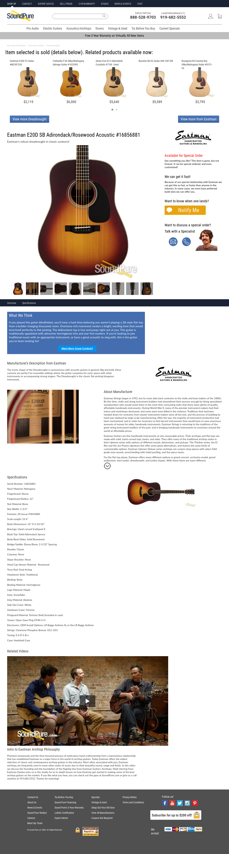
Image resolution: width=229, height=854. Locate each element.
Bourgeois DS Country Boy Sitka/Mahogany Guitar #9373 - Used (197, 64)
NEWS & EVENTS (122, 3)
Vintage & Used (117, 28)
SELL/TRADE (66, 3)
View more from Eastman (198, 119)
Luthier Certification (64, 812)
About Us (31, 802)
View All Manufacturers (102, 812)
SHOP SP (11, 3)
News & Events (34, 807)
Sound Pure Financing (65, 802)
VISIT (140, 3)
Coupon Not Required (102, 818)
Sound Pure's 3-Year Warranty (69, 807)
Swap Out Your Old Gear (103, 807)
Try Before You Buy (143, 28)
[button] (112, 109)
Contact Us (32, 797)
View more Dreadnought (30, 119)
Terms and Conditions (133, 802)
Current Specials (169, 28)
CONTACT (27, 3)
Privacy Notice (130, 797)
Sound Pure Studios (37, 812)
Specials (95, 797)
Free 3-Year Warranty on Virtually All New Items (114, 35)
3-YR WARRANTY (87, 3)
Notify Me (188, 210)
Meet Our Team (35, 823)
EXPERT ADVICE (46, 3)
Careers (31, 818)
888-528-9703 (143, 17)
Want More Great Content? (77, 348)
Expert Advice (61, 818)
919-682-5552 (173, 17)
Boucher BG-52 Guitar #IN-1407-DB (156, 60)
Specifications (29, 303)
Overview (11, 303)
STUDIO (104, 3)
